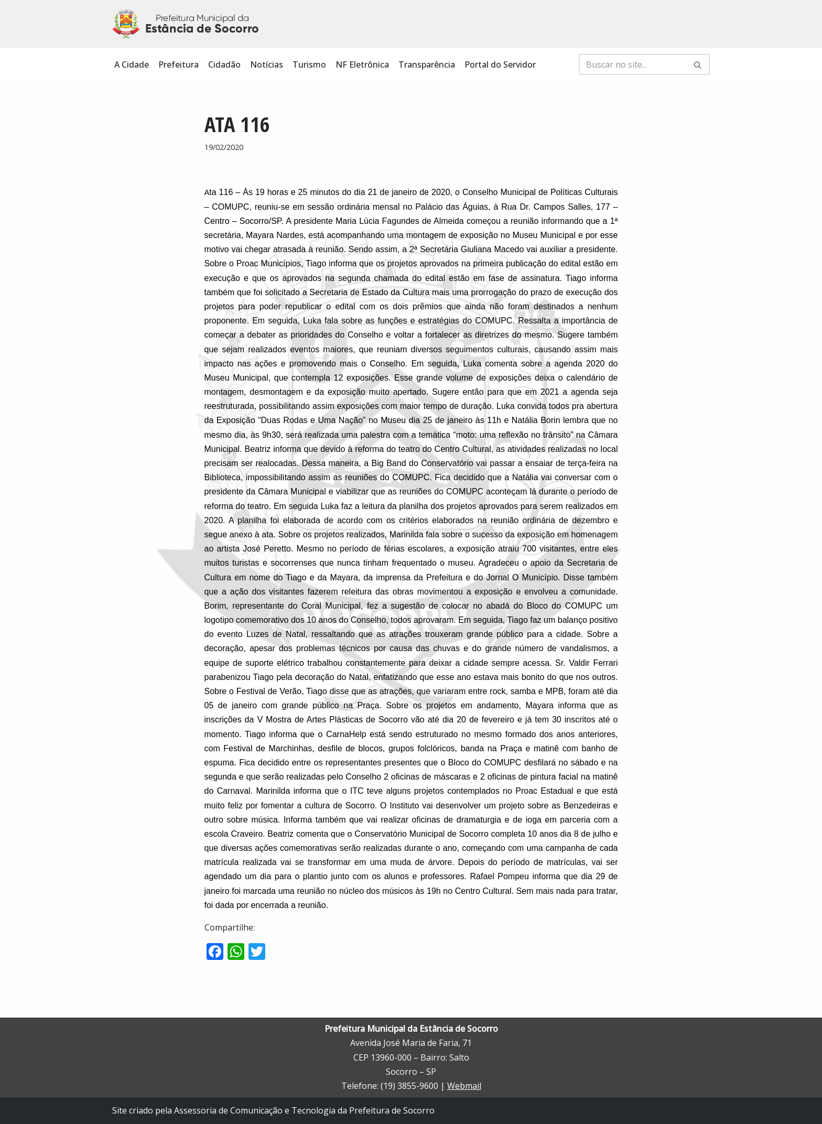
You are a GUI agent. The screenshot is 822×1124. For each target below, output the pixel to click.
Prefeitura (178, 64)
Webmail (464, 1085)
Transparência (426, 64)
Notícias (266, 64)
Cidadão (224, 64)
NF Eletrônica (362, 64)
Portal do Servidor (500, 64)
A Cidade (131, 64)
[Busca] (632, 64)
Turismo (309, 64)
